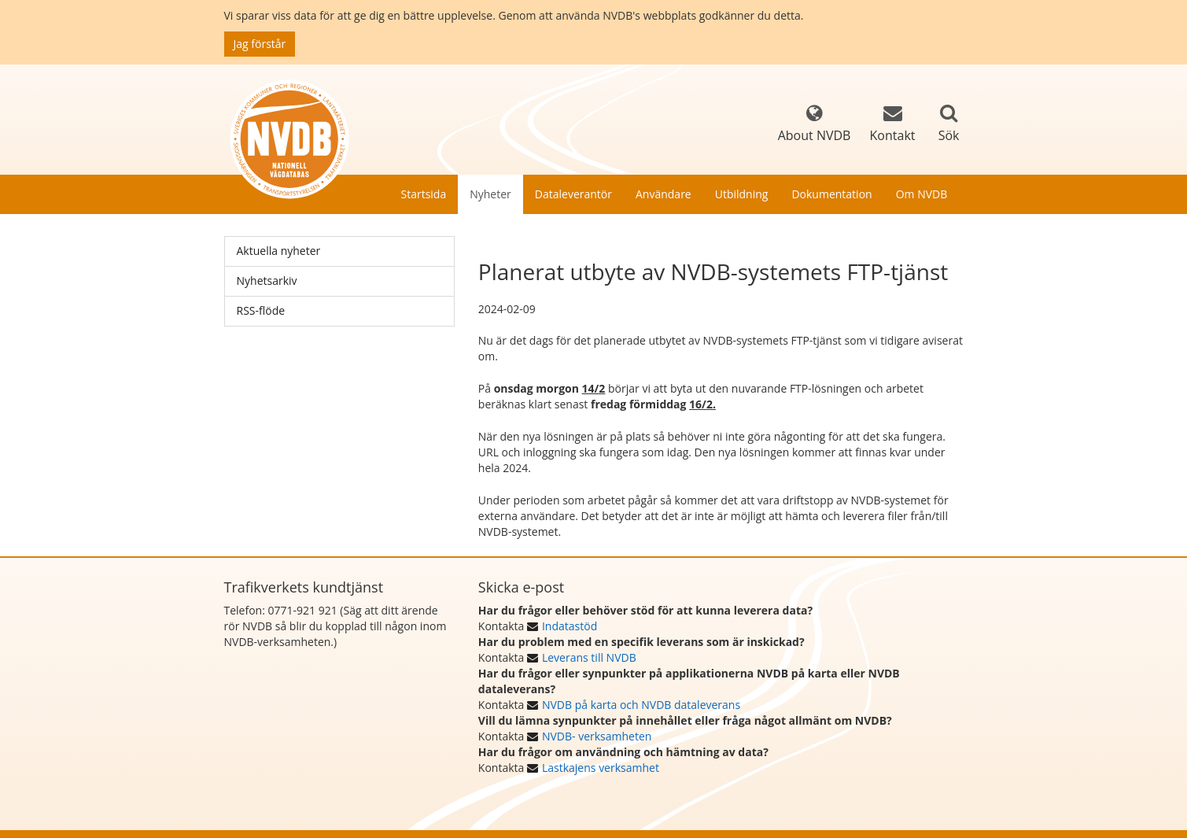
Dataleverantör (573, 193)
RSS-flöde (261, 310)
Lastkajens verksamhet (600, 767)
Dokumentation (831, 193)
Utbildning (742, 193)
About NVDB (814, 124)
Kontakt (893, 124)
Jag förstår (260, 43)
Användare (663, 193)
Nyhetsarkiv (267, 280)
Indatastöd (569, 625)
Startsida (424, 193)
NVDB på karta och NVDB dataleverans (641, 704)
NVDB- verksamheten (596, 736)
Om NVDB (922, 193)
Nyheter (490, 193)
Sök (949, 135)
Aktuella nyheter (279, 250)
